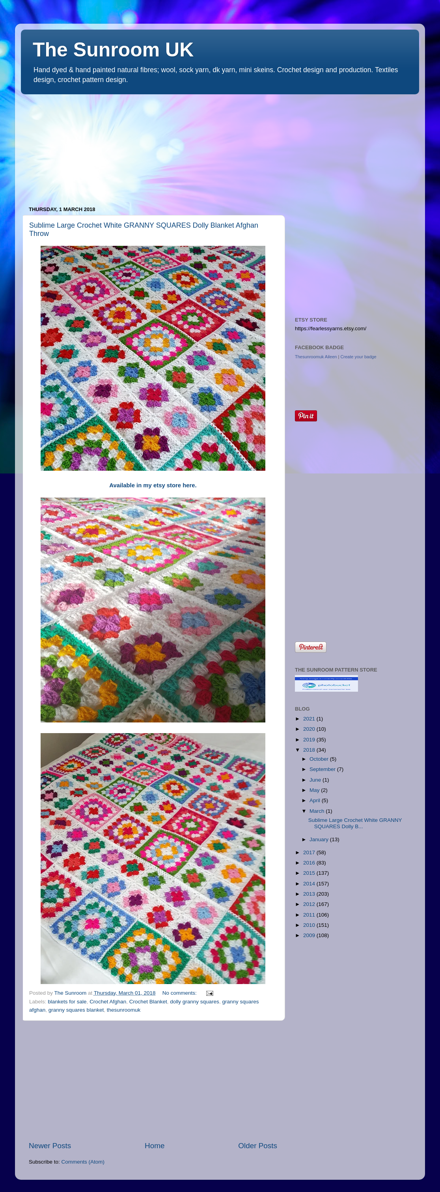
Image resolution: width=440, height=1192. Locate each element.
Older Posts (257, 1145)
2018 (310, 750)
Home (154, 1145)
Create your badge (358, 356)
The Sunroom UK (113, 50)
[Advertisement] (80, 146)
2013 (310, 894)
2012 (310, 904)
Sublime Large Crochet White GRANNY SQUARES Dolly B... (355, 823)
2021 (310, 719)
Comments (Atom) (83, 1162)
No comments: (180, 993)
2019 (310, 740)
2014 (310, 884)
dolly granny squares (194, 1002)
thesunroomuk (124, 1010)
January (319, 839)
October (319, 759)
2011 (310, 915)
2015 (310, 873)
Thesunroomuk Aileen (316, 356)
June (316, 780)
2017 (310, 852)
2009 (310, 935)
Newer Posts (50, 1145)
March (317, 811)
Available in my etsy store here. (152, 485)
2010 (310, 925)
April (315, 800)
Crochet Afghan (107, 1002)
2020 (310, 729)
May (315, 790)
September (323, 769)
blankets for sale (67, 1002)
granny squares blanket (76, 1010)
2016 (310, 863)
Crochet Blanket (148, 1002)
